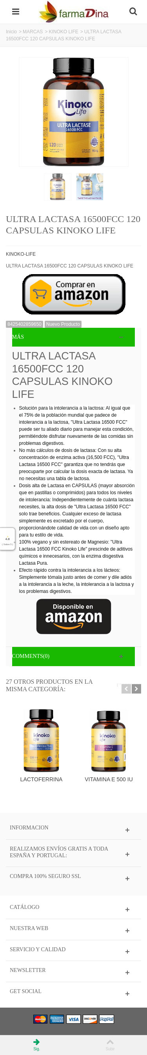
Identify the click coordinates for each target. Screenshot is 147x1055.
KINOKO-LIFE (21, 254)
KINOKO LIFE (63, 31)
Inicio (11, 31)
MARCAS (33, 31)
